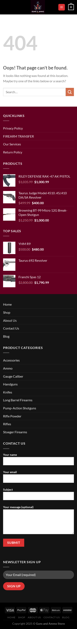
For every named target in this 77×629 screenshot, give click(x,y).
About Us (10, 320)
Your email (38, 478)
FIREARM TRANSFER (18, 136)
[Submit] (70, 92)
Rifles (7, 424)
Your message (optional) (38, 521)
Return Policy (12, 152)
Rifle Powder (12, 416)
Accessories (11, 360)
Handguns (10, 384)
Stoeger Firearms (15, 432)
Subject (38, 495)
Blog (6, 336)
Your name (38, 461)
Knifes (7, 392)
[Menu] (61, 7)
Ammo (8, 368)
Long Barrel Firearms (17, 400)
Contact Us (11, 328)
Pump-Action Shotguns (19, 408)
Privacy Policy (13, 128)
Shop (6, 312)
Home (7, 304)
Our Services (12, 144)
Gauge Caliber (13, 376)
